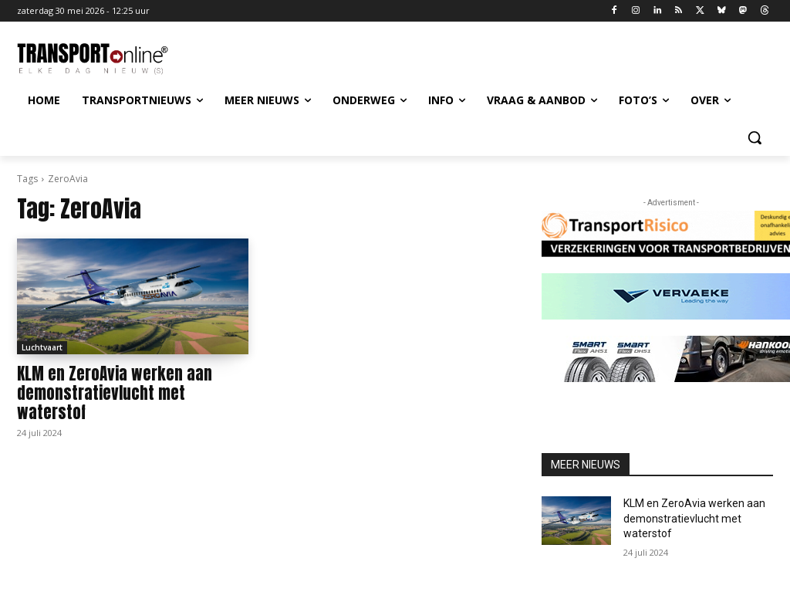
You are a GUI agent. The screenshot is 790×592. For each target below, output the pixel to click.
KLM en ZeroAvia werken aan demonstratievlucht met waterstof (114, 393)
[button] (754, 137)
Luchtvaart (42, 347)
